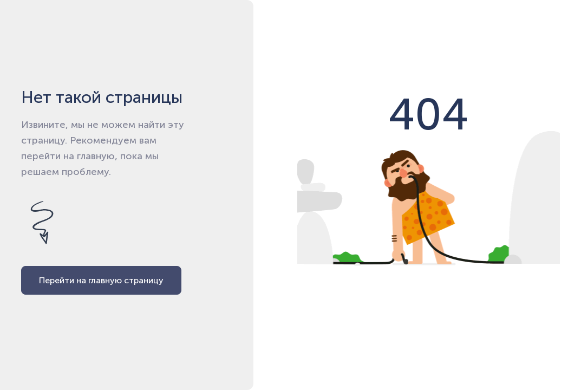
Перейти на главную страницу (101, 280)
